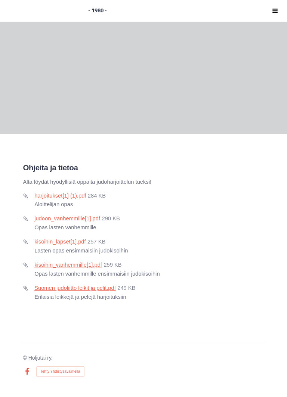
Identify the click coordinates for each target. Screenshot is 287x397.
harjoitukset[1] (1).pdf (60, 196)
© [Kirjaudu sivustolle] (25, 358)
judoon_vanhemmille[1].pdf (67, 218)
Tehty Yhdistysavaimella (60, 371)
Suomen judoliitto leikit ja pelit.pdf (75, 288)
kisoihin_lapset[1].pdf (60, 242)
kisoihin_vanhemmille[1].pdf (68, 265)
